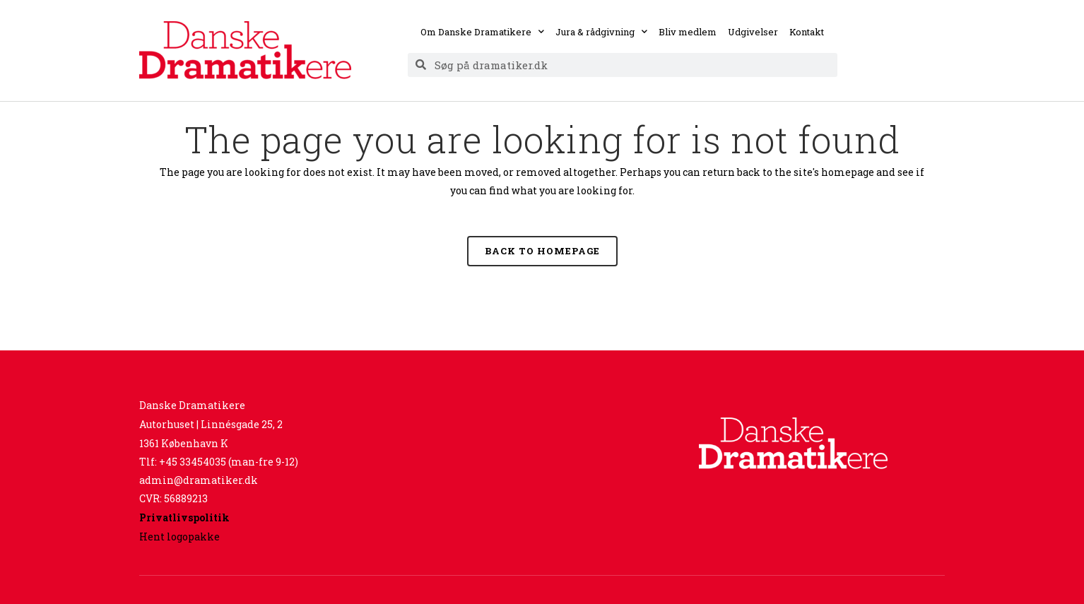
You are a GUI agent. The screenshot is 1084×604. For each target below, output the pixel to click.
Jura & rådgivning (601, 32)
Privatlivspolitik (184, 517)
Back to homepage (542, 250)
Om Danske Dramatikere (482, 32)
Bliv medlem (688, 31)
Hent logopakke (179, 536)
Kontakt (806, 31)
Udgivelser (753, 31)
